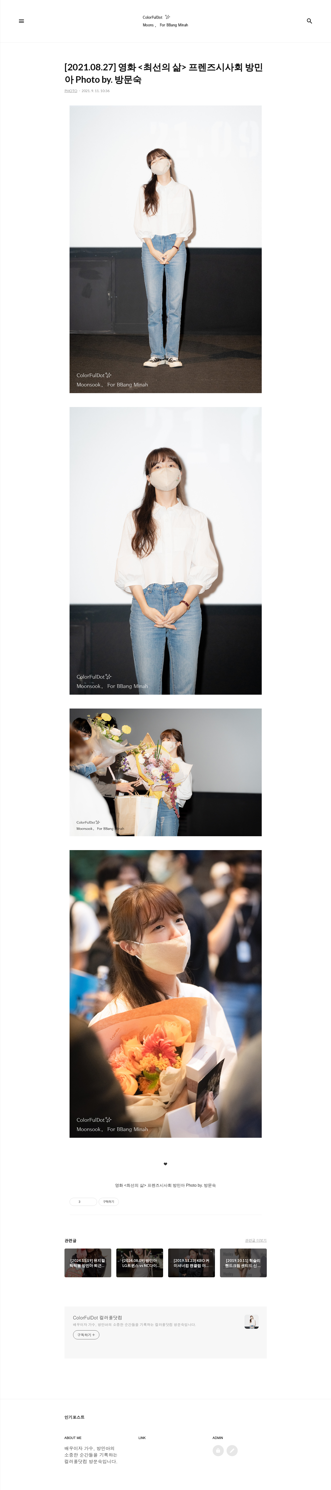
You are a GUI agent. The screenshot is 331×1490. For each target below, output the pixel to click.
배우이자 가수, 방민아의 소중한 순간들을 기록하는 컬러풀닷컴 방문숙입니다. (134, 1324)
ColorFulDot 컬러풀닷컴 (97, 1318)
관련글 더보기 (256, 1240)
